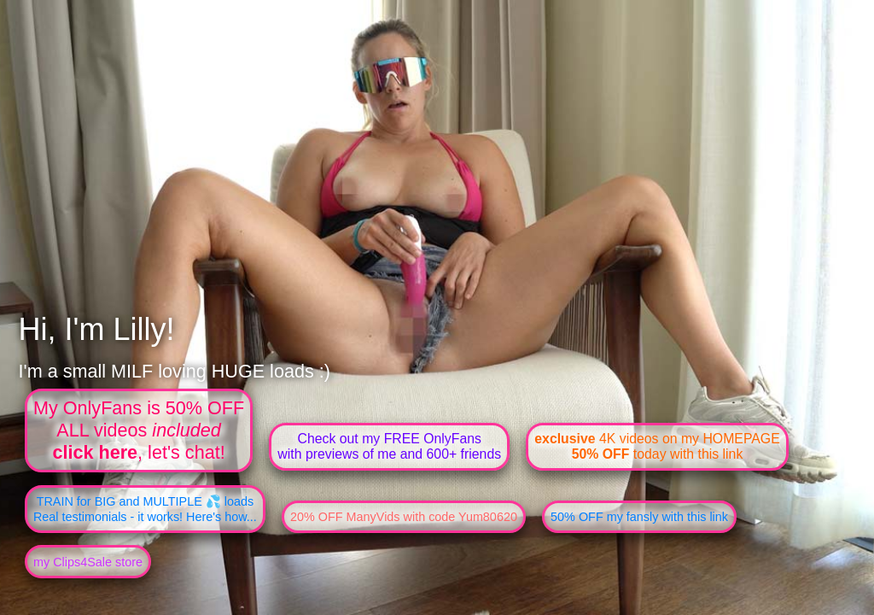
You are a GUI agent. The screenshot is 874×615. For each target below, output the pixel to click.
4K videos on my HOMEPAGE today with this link (656, 446)
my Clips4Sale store (88, 562)
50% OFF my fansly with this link (639, 517)
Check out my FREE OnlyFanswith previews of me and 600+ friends (389, 446)
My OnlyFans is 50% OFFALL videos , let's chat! (138, 430)
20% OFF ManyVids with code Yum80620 (403, 517)
